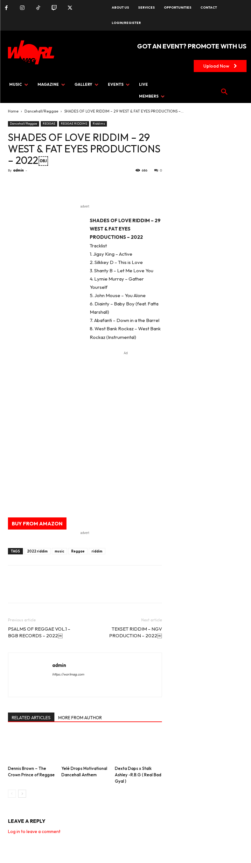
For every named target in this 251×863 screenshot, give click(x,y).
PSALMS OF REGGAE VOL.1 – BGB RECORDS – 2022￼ (39, 632)
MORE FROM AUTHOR (80, 717)
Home (13, 111)
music (59, 551)
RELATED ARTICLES (31, 717)
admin (18, 170)
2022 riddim (37, 551)
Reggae (78, 551)
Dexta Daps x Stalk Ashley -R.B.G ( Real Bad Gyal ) (138, 775)
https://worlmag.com (68, 674)
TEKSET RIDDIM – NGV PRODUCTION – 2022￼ (135, 632)
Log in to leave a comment (34, 831)
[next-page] (22, 794)
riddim (97, 551)
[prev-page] (12, 794)
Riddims (99, 123)
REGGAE (49, 123)
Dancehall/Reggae (41, 111)
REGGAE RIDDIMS (74, 123)
